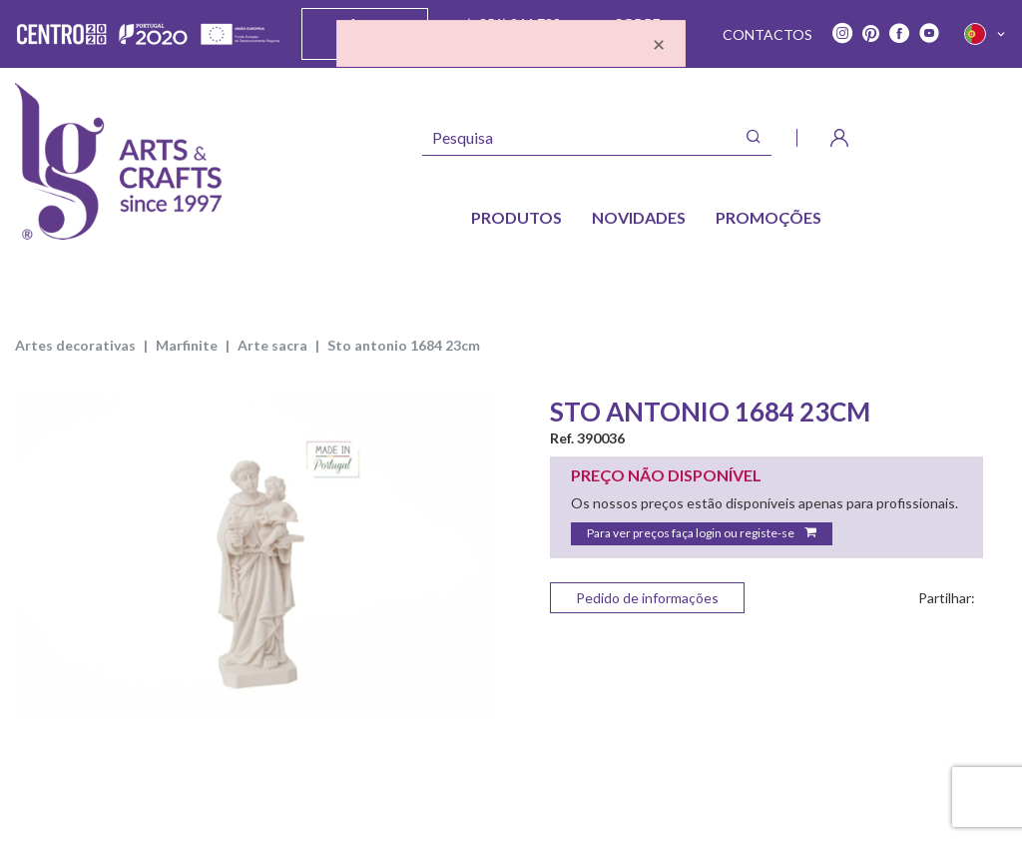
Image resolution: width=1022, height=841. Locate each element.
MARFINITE (187, 345)
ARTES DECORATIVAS (75, 345)
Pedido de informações (647, 597)
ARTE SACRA (272, 345)
